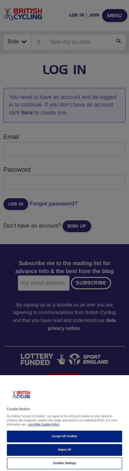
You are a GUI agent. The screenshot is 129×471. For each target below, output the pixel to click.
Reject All (64, 449)
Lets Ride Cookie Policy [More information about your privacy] (44, 424)
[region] (64, 423)
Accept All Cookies (64, 436)
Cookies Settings (64, 463)
